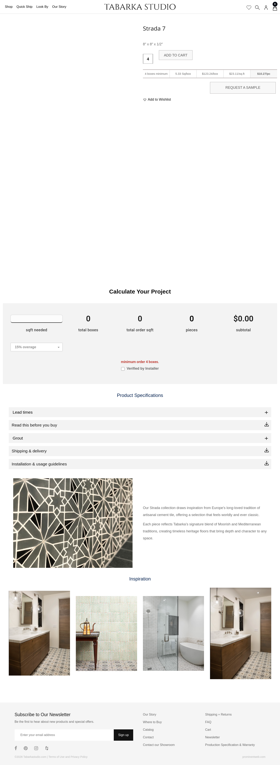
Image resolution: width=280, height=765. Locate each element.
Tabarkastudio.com (34, 756)
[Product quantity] (148, 59)
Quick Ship (24, 7)
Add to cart (175, 55)
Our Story (59, 7)
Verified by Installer (143, 368)
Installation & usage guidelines (39, 464)
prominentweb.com (253, 756)
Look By (42, 7)
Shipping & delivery (29, 451)
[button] (157, 100)
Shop (9, 7)
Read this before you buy (34, 425)
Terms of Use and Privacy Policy (68, 756)
